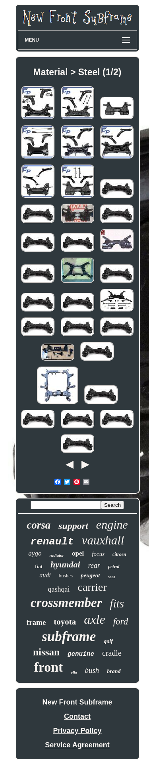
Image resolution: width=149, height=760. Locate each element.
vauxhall (103, 540)
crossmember (66, 603)
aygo (34, 553)
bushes (66, 576)
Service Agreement (77, 745)
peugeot (90, 575)
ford (120, 621)
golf (108, 641)
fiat (39, 566)
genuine (81, 654)
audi (44, 575)
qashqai (59, 589)
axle (94, 619)
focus (98, 554)
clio (74, 672)
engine (112, 524)
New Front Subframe (77, 702)
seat (111, 576)
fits (117, 603)
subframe (69, 636)
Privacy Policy (77, 731)
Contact (77, 716)
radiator (56, 555)
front (48, 667)
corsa (38, 525)
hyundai (65, 564)
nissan (46, 652)
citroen (119, 554)
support (73, 526)
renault (52, 542)
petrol (114, 566)
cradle (112, 653)
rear (94, 565)
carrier (91, 587)
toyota (65, 621)
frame (36, 622)
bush (92, 670)
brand (113, 671)
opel (78, 553)
